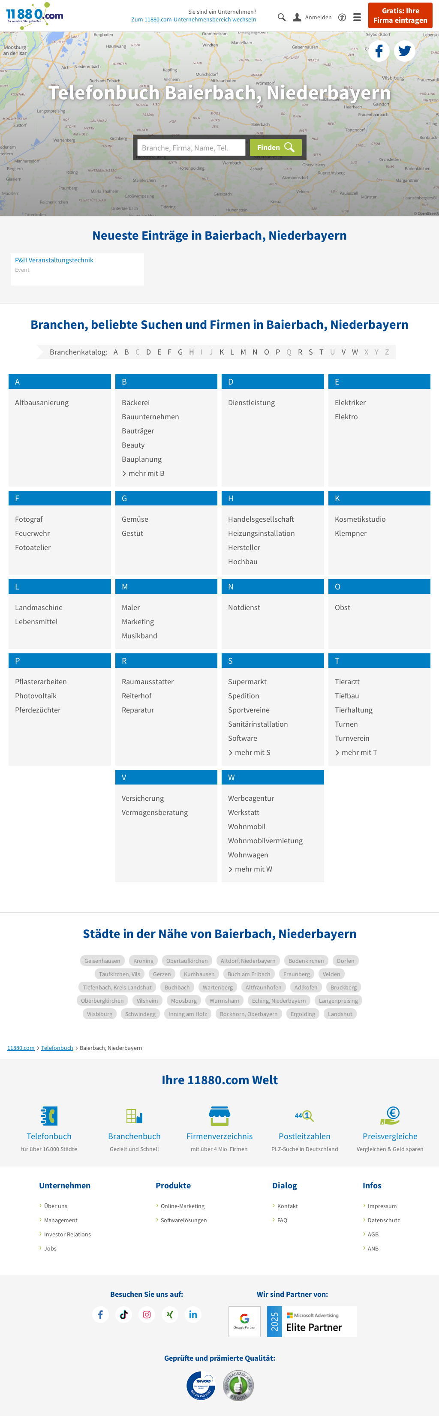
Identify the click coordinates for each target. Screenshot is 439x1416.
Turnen (346, 724)
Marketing (138, 621)
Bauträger (138, 431)
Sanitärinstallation (258, 724)
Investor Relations (67, 1234)
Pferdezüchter (37, 710)
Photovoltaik (36, 695)
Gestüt (132, 533)
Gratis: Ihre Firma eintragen (400, 15)
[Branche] (191, 147)
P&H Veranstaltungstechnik (54, 260)
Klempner (351, 533)
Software (242, 738)
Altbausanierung (42, 402)
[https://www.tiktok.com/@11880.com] (123, 1315)
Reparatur (138, 710)
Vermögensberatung (155, 812)
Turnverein (352, 738)
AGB (373, 1234)
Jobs (50, 1248)
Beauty (133, 445)
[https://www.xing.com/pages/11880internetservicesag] (170, 1315)
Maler (131, 607)
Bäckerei (136, 402)
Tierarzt (347, 681)
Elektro (346, 416)
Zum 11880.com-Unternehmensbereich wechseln (193, 19)
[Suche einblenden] (285, 16)
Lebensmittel (36, 621)
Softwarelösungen (184, 1220)
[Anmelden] (315, 17)
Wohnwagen (248, 855)
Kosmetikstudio (360, 519)
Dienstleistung (251, 402)
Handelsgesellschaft (261, 519)
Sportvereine (249, 710)
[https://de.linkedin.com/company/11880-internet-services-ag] (193, 1315)
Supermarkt (247, 681)
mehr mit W (250, 869)
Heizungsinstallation (261, 533)
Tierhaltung (354, 710)
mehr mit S (249, 752)
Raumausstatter (148, 681)
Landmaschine (39, 607)
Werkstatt (243, 812)
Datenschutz (384, 1220)
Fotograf (28, 519)
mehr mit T (356, 752)
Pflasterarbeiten (41, 681)
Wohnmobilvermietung (265, 840)
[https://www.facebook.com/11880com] (100, 1315)
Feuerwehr (32, 533)
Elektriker (350, 402)
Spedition (243, 695)
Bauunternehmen (150, 416)
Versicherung (143, 798)
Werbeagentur (251, 798)
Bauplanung (142, 459)
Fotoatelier (33, 547)
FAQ (282, 1220)
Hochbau (243, 561)
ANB (373, 1248)
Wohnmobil (247, 826)
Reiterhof (136, 695)
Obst (342, 607)
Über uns (55, 1206)
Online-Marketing (182, 1206)
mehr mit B (143, 473)
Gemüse (135, 519)
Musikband (139, 635)
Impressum (382, 1206)
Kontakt (287, 1206)
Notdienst (244, 607)
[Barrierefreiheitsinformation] (345, 16)
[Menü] (360, 16)
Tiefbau (347, 695)
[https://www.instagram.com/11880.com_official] (146, 1315)
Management (61, 1220)
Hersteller (244, 547)
